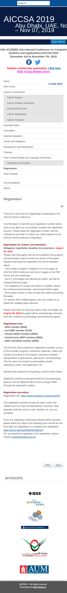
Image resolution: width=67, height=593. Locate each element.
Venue (7, 188)
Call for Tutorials (15, 120)
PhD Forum (9, 86)
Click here (54, 68)
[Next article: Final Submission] (58, 465)
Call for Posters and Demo (20, 103)
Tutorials (8, 152)
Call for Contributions (14, 92)
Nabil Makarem (39, 587)
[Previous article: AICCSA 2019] (48, 465)
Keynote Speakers (13, 136)
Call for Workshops (16, 114)
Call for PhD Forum (17, 108)
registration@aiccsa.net (24, 437)
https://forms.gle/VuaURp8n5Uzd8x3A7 (23, 430)
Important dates (11, 125)
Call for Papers (14, 97)
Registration (10, 168)
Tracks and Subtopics (15, 141)
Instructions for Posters (19, 163)
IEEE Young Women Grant (33, 71)
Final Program (11, 173)
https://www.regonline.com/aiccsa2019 (40, 395)
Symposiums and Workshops (18, 147)
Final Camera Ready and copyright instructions (27, 157)
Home (7, 81)
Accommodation (12, 182)
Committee (9, 130)
